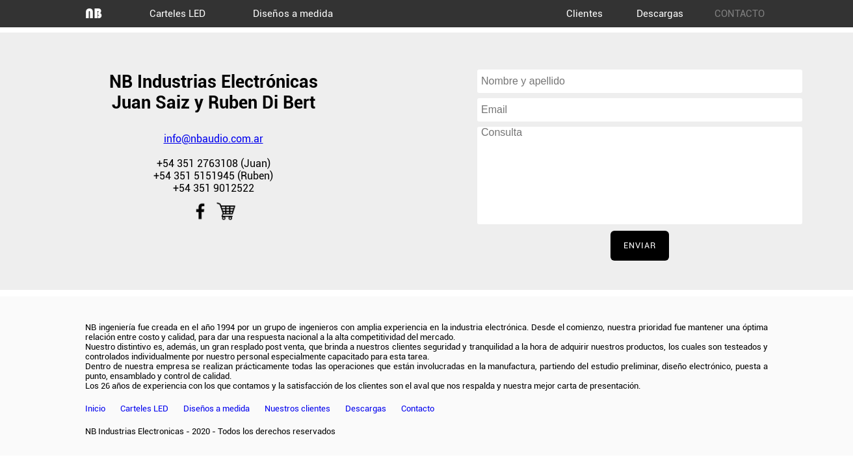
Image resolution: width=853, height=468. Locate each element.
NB (93, 13)
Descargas (659, 14)
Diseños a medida (293, 14)
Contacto (417, 408)
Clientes (584, 14)
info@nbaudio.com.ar (213, 139)
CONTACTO (740, 14)
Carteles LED (177, 14)
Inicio (95, 408)
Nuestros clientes (297, 408)
